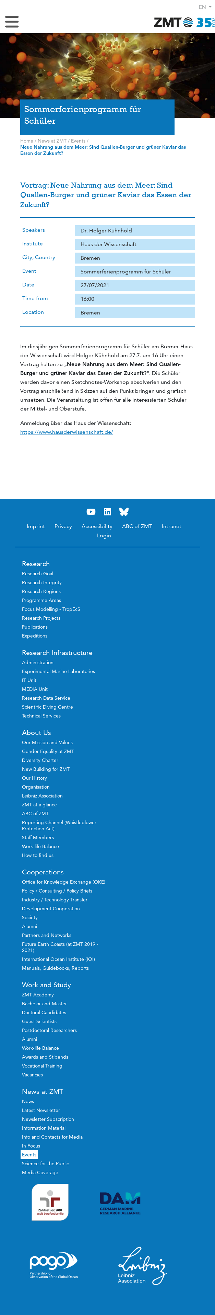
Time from (35, 298)
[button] (205, 7)
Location (33, 312)
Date (28, 284)
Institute (32, 243)
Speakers (33, 230)
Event (29, 271)
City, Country (38, 257)
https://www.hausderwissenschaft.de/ (66, 432)
